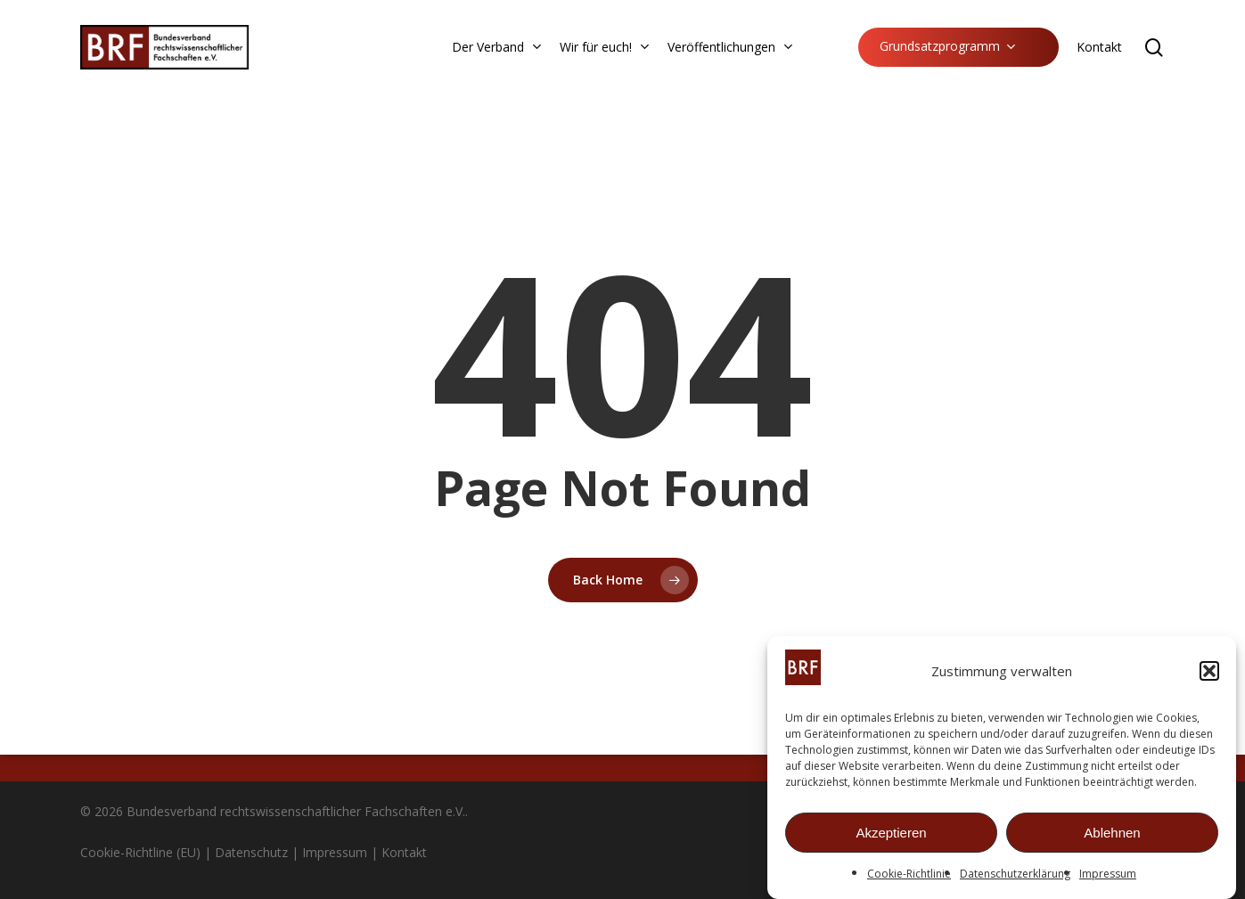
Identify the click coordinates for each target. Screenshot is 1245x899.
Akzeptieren (891, 838)
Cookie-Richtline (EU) (140, 852)
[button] (1209, 677)
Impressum (1107, 879)
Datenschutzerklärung (1015, 879)
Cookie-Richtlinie (909, 879)
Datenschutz (251, 852)
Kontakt (404, 852)
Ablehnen (1112, 838)
